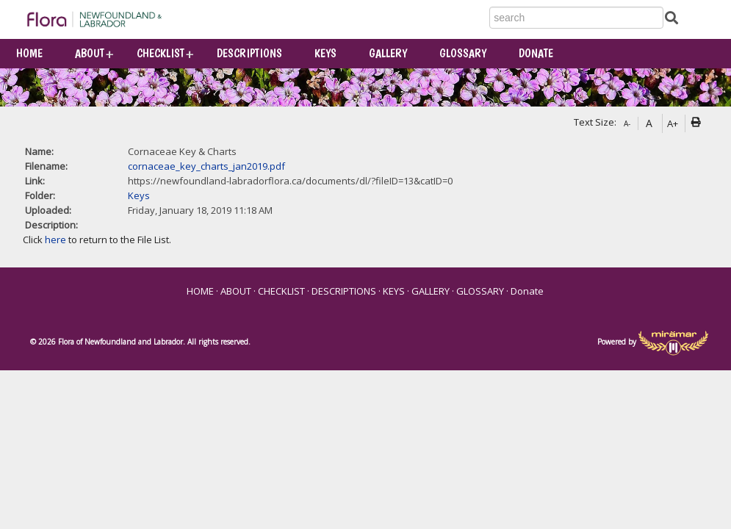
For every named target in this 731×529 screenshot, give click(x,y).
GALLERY (388, 53)
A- (627, 123)
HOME (29, 53)
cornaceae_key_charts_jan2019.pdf (206, 166)
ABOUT (89, 53)
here (55, 239)
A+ (672, 123)
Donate (536, 53)
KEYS (325, 53)
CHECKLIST (160, 53)
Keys (139, 195)
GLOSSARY (462, 53)
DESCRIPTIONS (249, 53)
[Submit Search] (671, 17)
